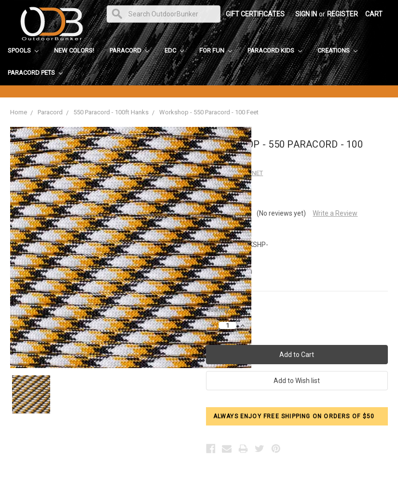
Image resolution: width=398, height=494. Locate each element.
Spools (23, 50)
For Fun (215, 50)
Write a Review (335, 213)
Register (342, 14)
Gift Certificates (255, 14)
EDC (174, 50)
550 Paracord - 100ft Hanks (111, 112)
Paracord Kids (274, 50)
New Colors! (74, 50)
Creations (337, 50)
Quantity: (218, 309)
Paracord (129, 50)
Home (18, 112)
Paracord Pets (35, 72)
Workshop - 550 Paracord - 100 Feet (209, 112)
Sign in (306, 14)
